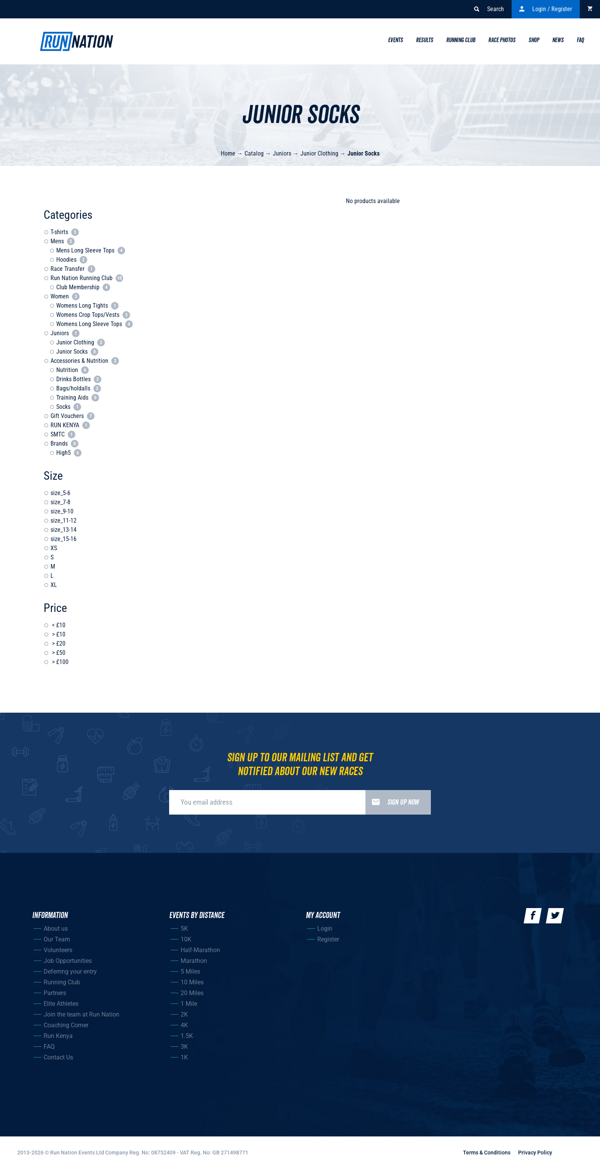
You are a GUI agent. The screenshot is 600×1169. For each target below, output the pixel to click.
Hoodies (71, 259)
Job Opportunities (68, 960)
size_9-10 (62, 511)
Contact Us (58, 1057)
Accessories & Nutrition (85, 360)
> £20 (58, 643)
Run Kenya (58, 1035)
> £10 (58, 634)
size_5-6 (60, 493)
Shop (533, 40)
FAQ (49, 1046)
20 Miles (192, 993)
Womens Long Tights (87, 305)
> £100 (59, 662)
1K (184, 1057)
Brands (64, 443)
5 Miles (190, 971)
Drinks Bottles (78, 379)
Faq (580, 40)
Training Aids (77, 397)
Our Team (57, 939)
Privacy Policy (535, 1152)
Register (328, 939)
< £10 (58, 625)
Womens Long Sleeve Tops (94, 324)
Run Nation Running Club (87, 278)
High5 (69, 452)
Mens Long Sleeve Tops (90, 250)
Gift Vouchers (73, 416)
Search (489, 9)
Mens (63, 241)
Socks (68, 406)
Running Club (460, 40)
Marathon (194, 960)
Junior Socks (363, 153)
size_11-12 (64, 520)
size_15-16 (64, 539)
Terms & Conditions (486, 1152)
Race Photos (501, 40)
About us (56, 928)
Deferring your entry (70, 971)
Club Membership (83, 287)
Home (228, 153)
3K (184, 1046)
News (558, 40)
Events (395, 40)
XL (54, 585)
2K (184, 1014)
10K (186, 939)
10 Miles (192, 982)
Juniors (282, 153)
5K (184, 928)
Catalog (254, 153)
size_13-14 (64, 529)
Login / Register (545, 9)
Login (325, 928)
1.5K (187, 1035)
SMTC (63, 434)
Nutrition (72, 370)
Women (65, 296)
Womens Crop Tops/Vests (93, 314)
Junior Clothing (319, 153)
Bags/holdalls (78, 388)
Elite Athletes (61, 1003)
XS (54, 548)
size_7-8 (60, 502)
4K (184, 1025)
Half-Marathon (200, 950)
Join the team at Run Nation (81, 1014)
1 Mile (189, 1003)
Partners (55, 993)
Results (424, 40)
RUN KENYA (70, 425)
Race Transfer (73, 268)
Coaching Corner (66, 1025)
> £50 (58, 652)
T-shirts (65, 232)
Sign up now (392, 802)
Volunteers (58, 950)
